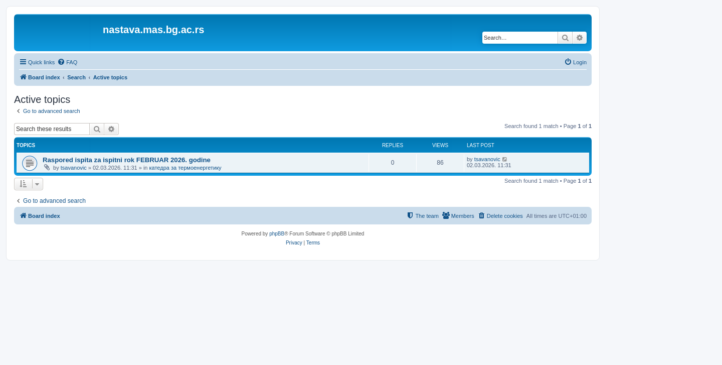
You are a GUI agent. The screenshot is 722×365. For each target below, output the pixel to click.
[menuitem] (67, 62)
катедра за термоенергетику (185, 168)
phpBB (276, 233)
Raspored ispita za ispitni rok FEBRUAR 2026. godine (127, 160)
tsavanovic (74, 168)
